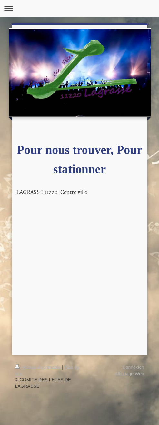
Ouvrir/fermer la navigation (79, 8)
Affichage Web (129, 373)
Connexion (133, 367)
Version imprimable (38, 367)
